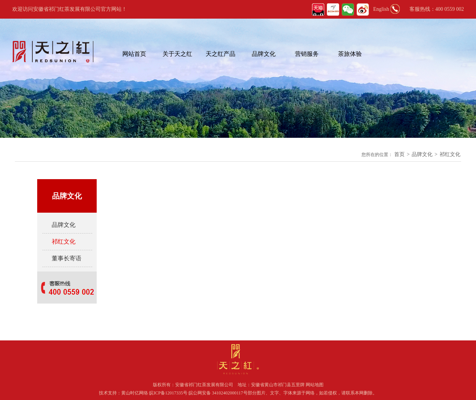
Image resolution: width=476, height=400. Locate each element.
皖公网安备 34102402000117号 (218, 393)
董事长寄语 (66, 258)
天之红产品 (220, 54)
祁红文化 (450, 154)
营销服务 (307, 54)
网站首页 (134, 54)
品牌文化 (264, 54)
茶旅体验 (350, 54)
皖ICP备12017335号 (168, 393)
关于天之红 (177, 54)
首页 (399, 154)
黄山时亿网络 (135, 393)
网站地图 (315, 384)
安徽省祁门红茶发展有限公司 (204, 384)
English (381, 9)
